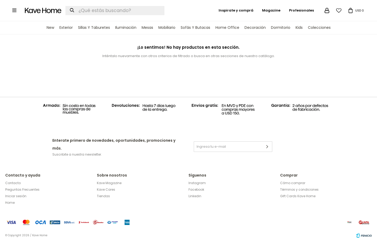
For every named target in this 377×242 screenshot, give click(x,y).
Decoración (255, 27)
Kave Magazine (109, 183)
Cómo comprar (292, 183)
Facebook (196, 189)
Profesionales (301, 10)
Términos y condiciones (299, 189)
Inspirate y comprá (236, 10)
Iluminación (125, 27)
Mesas (147, 27)
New (50, 27)
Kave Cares (106, 189)
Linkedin (194, 196)
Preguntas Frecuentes (22, 189)
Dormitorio (280, 27)
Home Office (227, 27)
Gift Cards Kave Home (297, 196)
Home (10, 202)
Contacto (13, 183)
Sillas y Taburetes (94, 27)
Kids (299, 27)
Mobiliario (166, 27)
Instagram (197, 183)
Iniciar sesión (15, 196)
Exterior (66, 27)
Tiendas (103, 196)
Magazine (271, 10)
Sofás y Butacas (195, 27)
